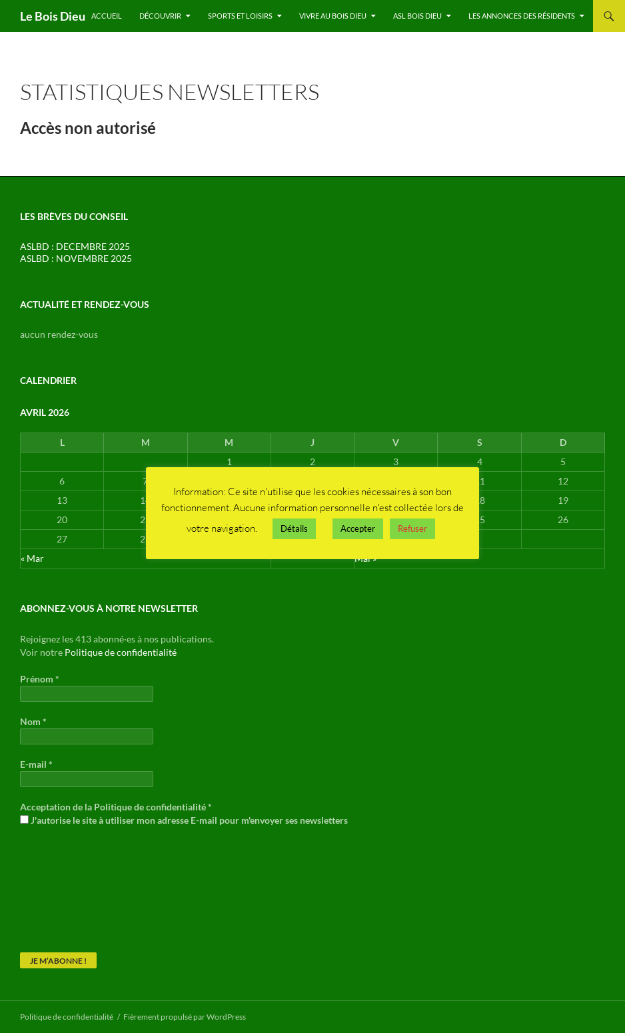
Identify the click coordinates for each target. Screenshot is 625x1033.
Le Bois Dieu (52, 16)
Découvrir (160, 15)
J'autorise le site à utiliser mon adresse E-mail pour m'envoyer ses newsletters (184, 820)
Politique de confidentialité (121, 652)
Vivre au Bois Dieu (332, 15)
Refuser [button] (412, 528)
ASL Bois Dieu (417, 15)
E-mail (36, 764)
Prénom (39, 678)
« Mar (32, 558)
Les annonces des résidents (521, 15)
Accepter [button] (357, 528)
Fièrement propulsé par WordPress (184, 1017)
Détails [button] (294, 528)
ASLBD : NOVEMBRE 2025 (76, 258)
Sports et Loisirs (240, 15)
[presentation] (74, 888)
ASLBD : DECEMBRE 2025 (75, 246)
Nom (33, 721)
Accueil (106, 15)
